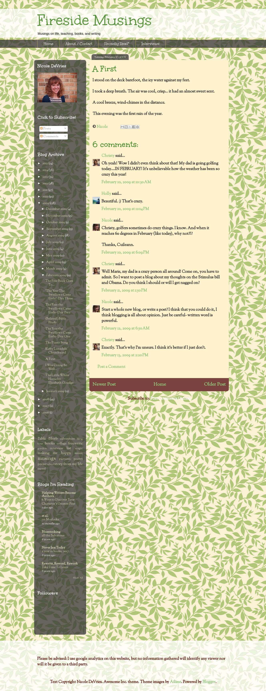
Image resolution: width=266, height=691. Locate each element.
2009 (46, 203)
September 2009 (57, 229)
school (50, 464)
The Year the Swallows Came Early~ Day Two (58, 309)
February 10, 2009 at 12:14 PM (125, 209)
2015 (45, 163)
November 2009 (57, 216)
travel (42, 469)
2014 (45, 170)
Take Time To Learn (55, 567)
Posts (45, 128)
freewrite (75, 443)
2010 (45, 196)
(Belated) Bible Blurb (55, 321)
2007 (46, 406)
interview (56, 448)
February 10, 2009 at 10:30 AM (126, 182)
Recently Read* (117, 43)
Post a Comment (111, 367)
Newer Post (104, 384)
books (50, 443)
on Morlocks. (51, 519)
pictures (65, 459)
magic (79, 448)
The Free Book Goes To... (59, 283)
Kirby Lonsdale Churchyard (56, 351)
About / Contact (79, 43)
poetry (78, 459)
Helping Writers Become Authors (59, 495)
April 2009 (54, 262)
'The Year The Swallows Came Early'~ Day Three (59, 295)
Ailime (175, 682)
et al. (45, 516)
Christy (108, 156)
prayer (42, 464)
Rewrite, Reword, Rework (60, 564)
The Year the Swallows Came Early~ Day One (58, 333)
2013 (45, 177)
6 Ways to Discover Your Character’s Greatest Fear (58, 502)
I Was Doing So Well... (56, 367)
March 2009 (54, 269)
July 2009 (52, 242)
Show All (78, 578)
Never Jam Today (53, 548)
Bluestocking (51, 532)
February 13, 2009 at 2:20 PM (125, 355)
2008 (46, 399)
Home (48, 43)
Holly (106, 194)
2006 (46, 412)
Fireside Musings (94, 20)
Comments (49, 136)
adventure (67, 439)
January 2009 (55, 391)
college (61, 443)
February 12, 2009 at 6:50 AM (125, 329)
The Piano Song (56, 343)
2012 (45, 183)
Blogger (208, 682)
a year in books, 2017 (55, 551)
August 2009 (55, 235)
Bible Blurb (48, 438)
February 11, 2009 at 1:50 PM (124, 291)
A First (50, 359)
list (69, 448)
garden (42, 448)
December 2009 (57, 209)
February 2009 (56, 275)
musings (47, 458)
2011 (45, 190)
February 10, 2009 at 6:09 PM (125, 253)
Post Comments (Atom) (170, 399)
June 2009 (53, 249)
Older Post (215, 384)
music (79, 453)
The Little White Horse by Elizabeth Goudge (59, 379)
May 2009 (53, 255)
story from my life (68, 464)
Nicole (108, 221)
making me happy (54, 453)
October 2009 (56, 222)
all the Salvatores (53, 535)
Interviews (150, 43)
